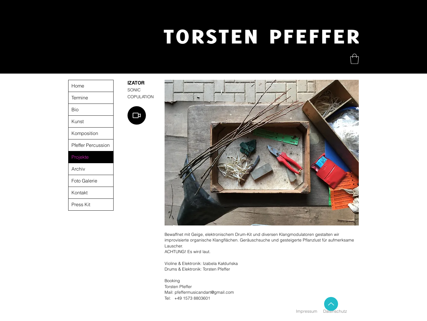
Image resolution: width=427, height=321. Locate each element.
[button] (354, 59)
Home (77, 86)
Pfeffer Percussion (90, 145)
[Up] (331, 304)
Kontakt (79, 193)
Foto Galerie (84, 181)
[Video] (137, 115)
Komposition (84, 133)
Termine (79, 98)
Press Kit (80, 204)
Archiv (78, 169)
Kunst (77, 121)
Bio (75, 109)
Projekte (80, 157)
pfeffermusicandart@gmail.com (204, 292)
